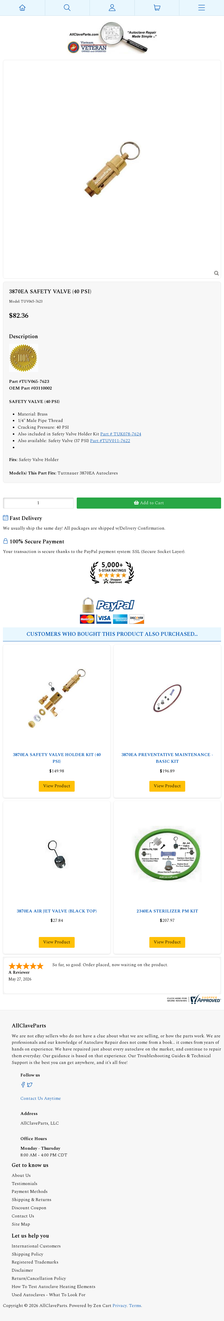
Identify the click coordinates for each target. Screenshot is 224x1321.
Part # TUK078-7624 (120, 434)
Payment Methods (30, 1191)
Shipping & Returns (31, 1199)
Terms (135, 1305)
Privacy (120, 1305)
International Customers (36, 1246)
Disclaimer (22, 1270)
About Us (21, 1175)
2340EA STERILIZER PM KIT (167, 911)
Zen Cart (102, 1305)
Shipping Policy (27, 1254)
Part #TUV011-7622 (110, 440)
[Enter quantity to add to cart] (38, 503)
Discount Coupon (29, 1208)
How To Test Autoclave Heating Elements (53, 1286)
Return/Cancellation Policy (39, 1278)
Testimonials (24, 1183)
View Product (56, 786)
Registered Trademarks (35, 1262)
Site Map (21, 1224)
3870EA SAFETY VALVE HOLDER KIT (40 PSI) (57, 758)
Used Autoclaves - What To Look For (48, 1295)
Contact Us (23, 1216)
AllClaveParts (53, 1305)
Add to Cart (149, 503)
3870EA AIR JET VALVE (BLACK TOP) (57, 911)
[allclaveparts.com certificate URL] (193, 1002)
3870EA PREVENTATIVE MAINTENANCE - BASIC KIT (167, 758)
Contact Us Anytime (40, 1098)
